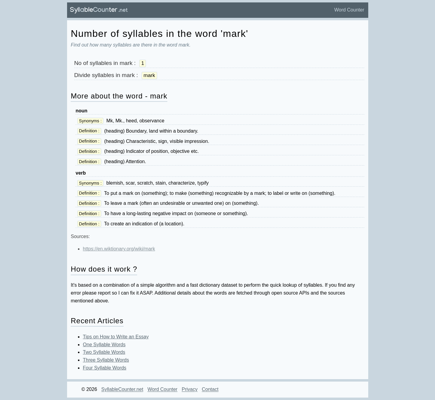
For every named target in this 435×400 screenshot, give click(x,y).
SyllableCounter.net (122, 389)
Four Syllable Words (104, 367)
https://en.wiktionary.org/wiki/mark (119, 248)
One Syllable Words (104, 344)
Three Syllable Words (106, 360)
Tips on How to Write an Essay (116, 336)
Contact (210, 389)
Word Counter (349, 9)
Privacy (189, 389)
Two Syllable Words (104, 352)
